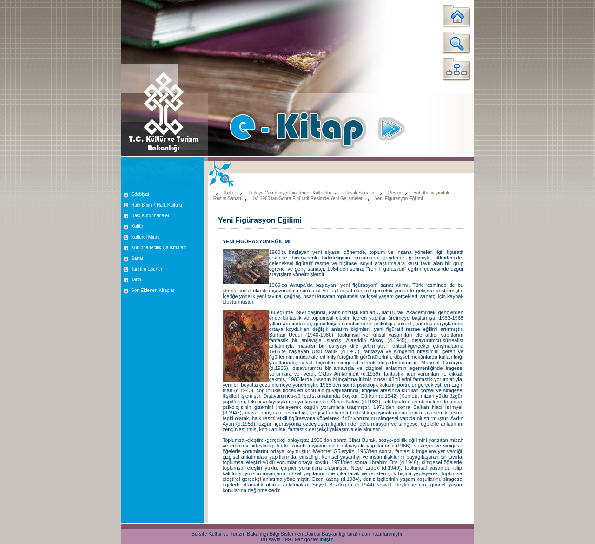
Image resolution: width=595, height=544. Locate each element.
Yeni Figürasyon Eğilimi (399, 198)
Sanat (137, 258)
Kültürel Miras (145, 237)
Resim (394, 192)
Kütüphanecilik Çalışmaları (158, 247)
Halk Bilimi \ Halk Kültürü (156, 204)
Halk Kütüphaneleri (151, 215)
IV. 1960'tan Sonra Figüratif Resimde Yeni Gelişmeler (308, 198)
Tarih (136, 279)
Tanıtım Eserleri (147, 269)
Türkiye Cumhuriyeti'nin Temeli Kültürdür (289, 192)
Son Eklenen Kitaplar (152, 290)
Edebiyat (140, 194)
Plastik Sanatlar (360, 192)
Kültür (137, 226)
